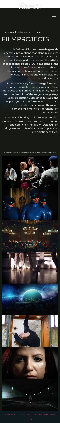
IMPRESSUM (25, 414)
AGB (30, 419)
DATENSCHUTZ (10, 414)
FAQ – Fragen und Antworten (44, 414)
